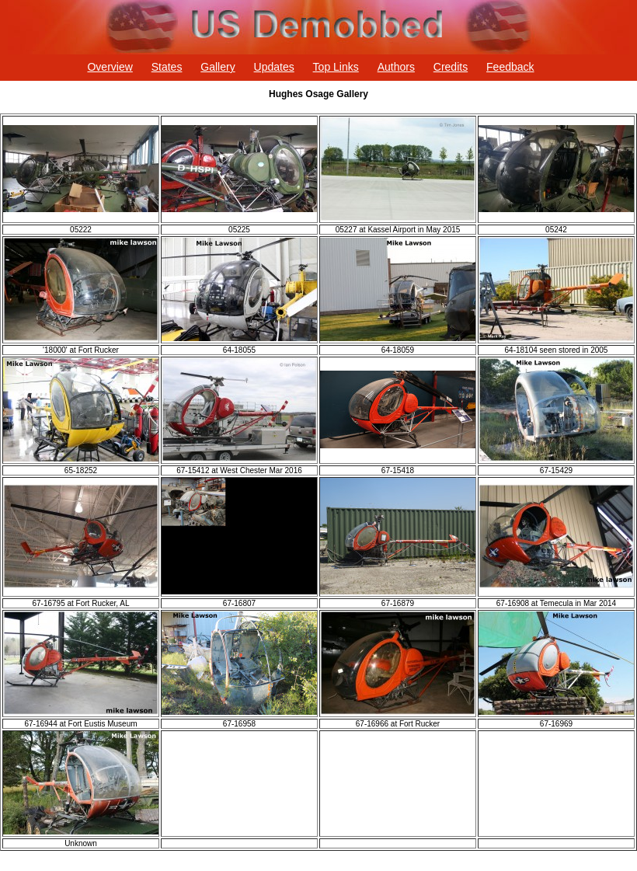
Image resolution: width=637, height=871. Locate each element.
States (167, 67)
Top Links (336, 67)
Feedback (510, 67)
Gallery (217, 67)
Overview (109, 67)
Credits (450, 67)
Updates (274, 67)
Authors (396, 67)
